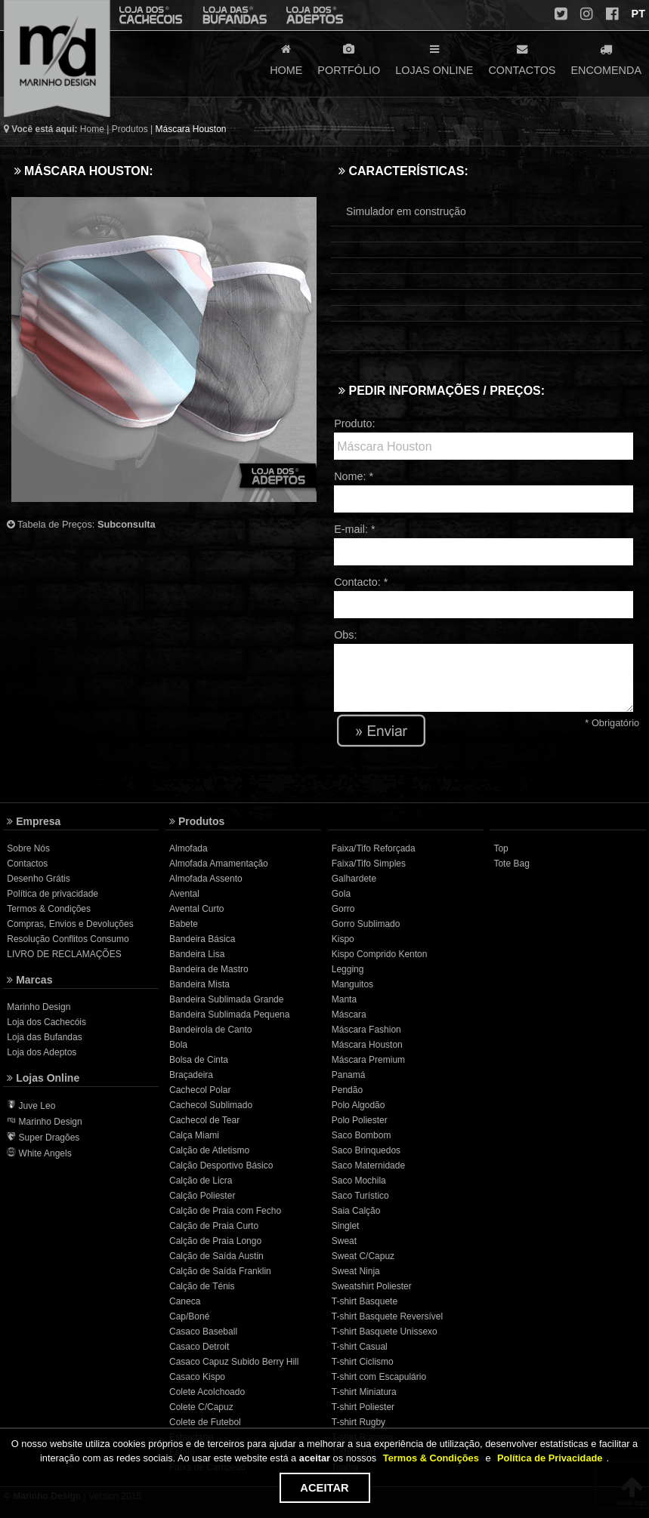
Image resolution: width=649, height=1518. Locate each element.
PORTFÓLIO (348, 58)
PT (637, 14)
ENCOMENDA (605, 58)
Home (92, 129)
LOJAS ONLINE (434, 58)
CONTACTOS (521, 58)
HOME (286, 58)
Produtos (130, 129)
